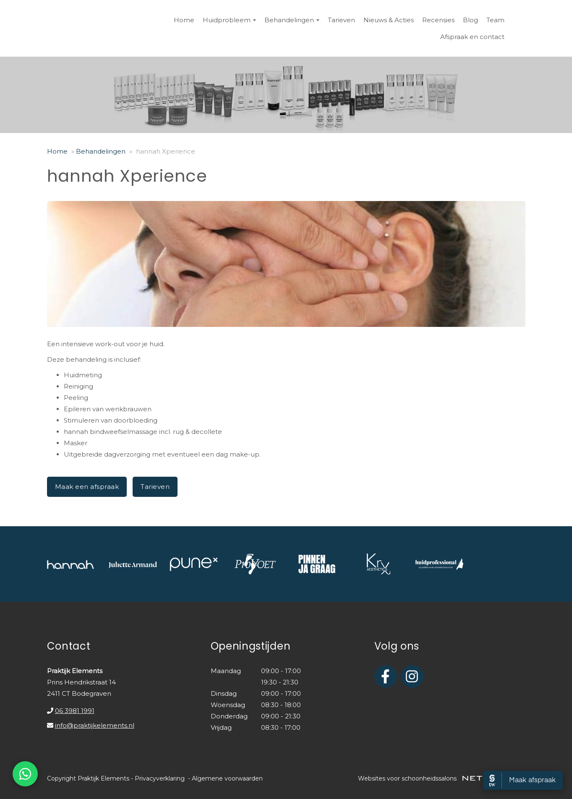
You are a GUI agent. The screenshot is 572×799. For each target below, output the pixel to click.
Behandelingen (291, 20)
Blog (470, 20)
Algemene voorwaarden (227, 778)
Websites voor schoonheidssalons (441, 778)
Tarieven (341, 20)
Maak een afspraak (87, 487)
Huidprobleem (229, 20)
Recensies (438, 20)
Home (184, 20)
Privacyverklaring (160, 778)
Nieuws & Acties (388, 20)
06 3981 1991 (74, 711)
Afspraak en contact (472, 37)
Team (495, 20)
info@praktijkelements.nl (94, 725)
